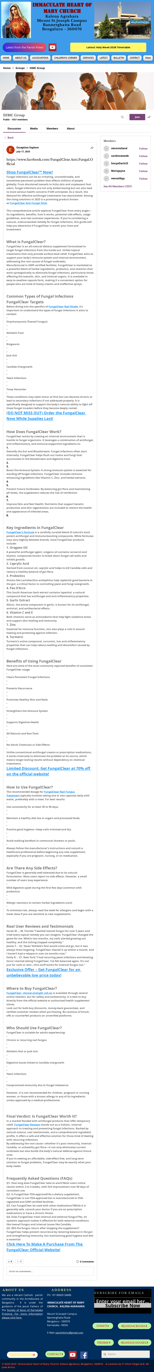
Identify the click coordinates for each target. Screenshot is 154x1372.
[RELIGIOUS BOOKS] (134, 1326)
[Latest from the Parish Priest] (24, 47)
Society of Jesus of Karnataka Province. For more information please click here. (22, 1313)
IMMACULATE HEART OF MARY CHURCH (62, 8)
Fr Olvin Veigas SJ (132, 1364)
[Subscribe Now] (122, 1305)
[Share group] (149, 117)
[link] (14, 128)
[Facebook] (84, 1355)
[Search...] (125, 1354)
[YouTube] (52, 47)
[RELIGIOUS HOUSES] (134, 1342)
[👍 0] (9, 1261)
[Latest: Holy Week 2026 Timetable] (108, 47)
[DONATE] (103, 1326)
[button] (20, 58)
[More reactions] (19, 1261)
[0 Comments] (85, 1261)
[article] (50, 711)
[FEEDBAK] (104, 1342)
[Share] (92, 148)
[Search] (122, 117)
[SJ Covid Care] (22, 1355)
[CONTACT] (55, 1354)
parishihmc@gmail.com (69, 1332)
